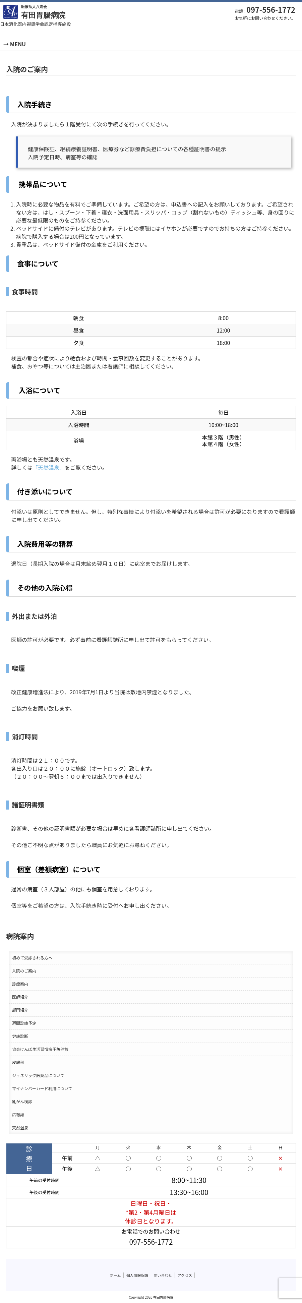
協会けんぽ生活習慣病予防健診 (40, 1049)
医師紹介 (20, 997)
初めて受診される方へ (32, 957)
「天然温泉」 (49, 467)
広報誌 (18, 1114)
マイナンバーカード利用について (42, 1088)
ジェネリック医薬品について (38, 1075)
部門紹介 (20, 1010)
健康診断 (20, 1036)
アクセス (185, 1275)
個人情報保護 (137, 1275)
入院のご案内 (24, 970)
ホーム (115, 1275)
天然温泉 (20, 1127)
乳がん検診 (22, 1101)
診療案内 (20, 984)
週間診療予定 (24, 1023)
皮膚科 (18, 1062)
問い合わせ (163, 1275)
